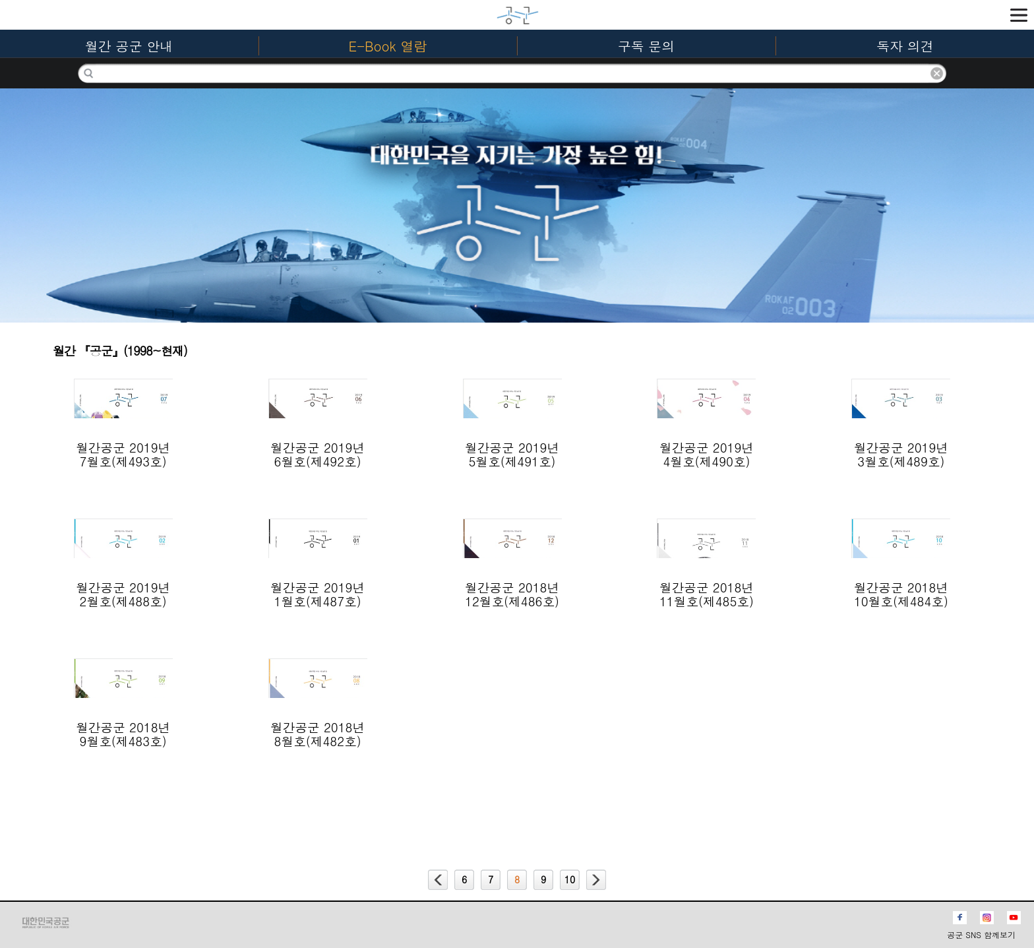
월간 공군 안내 (129, 45)
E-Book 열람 (388, 45)
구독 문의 (646, 45)
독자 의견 (905, 45)
